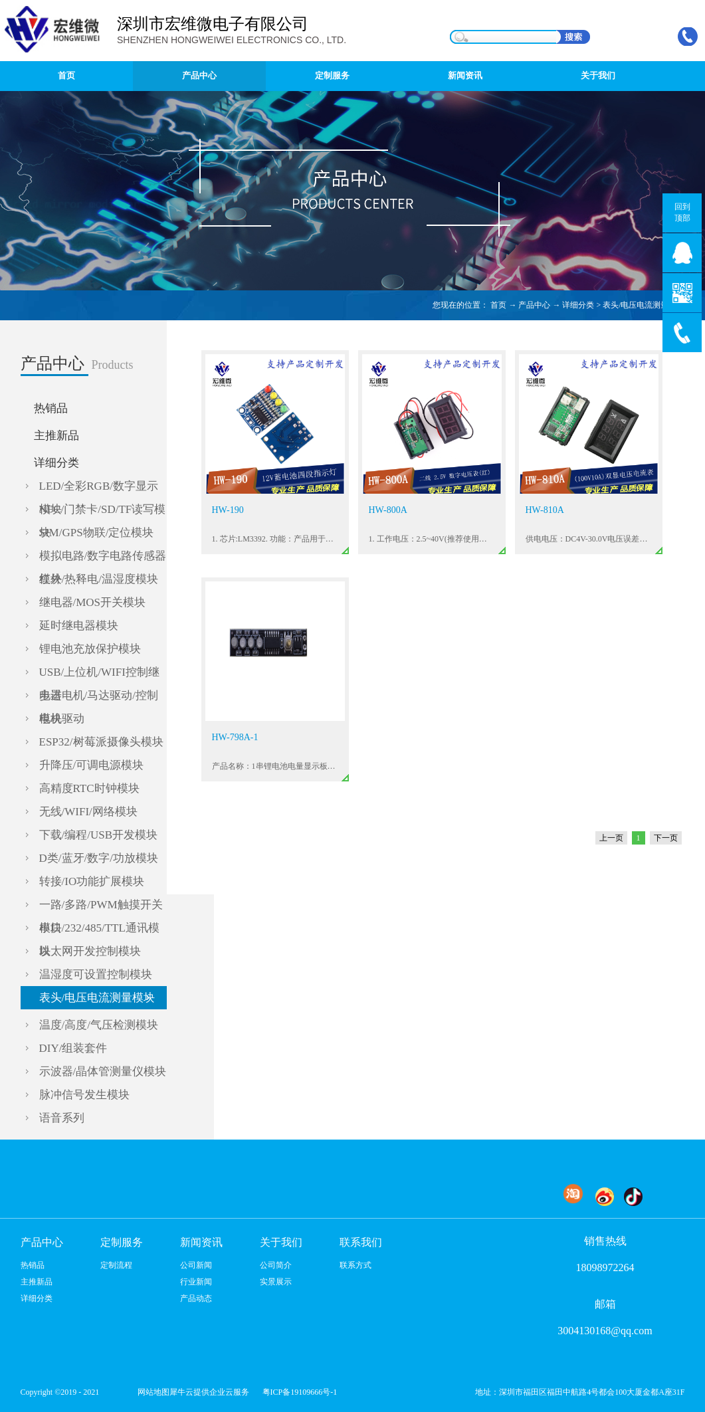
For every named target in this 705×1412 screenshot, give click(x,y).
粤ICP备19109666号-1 (300, 1392)
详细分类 (578, 305)
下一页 (666, 838)
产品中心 (534, 305)
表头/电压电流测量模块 (643, 305)
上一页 (611, 838)
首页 (66, 75)
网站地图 (151, 1392)
